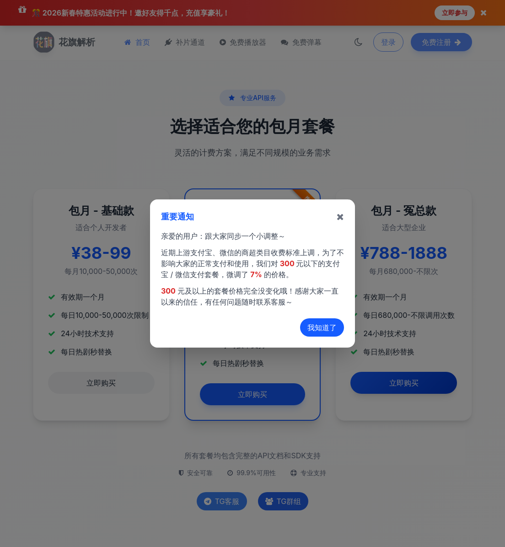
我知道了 (322, 327)
